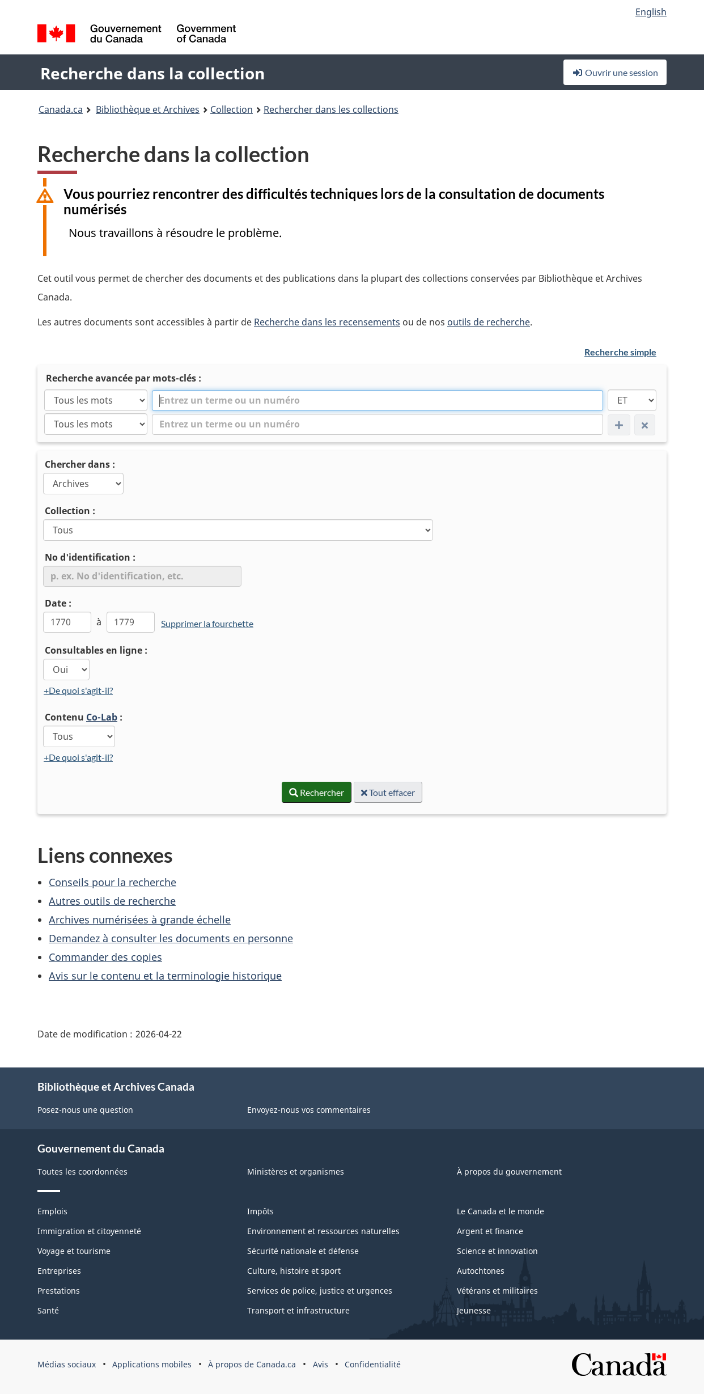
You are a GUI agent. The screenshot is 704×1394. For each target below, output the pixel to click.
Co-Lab (101, 717)
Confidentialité (373, 1364)
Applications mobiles (152, 1364)
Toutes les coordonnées (82, 1171)
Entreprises (59, 1270)
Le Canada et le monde (500, 1211)
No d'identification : (90, 557)
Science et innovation (497, 1250)
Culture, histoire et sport (294, 1270)
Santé (48, 1310)
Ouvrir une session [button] (615, 72)
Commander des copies (105, 957)
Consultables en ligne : (96, 650)
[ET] (632, 400)
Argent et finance (490, 1231)
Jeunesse (474, 1310)
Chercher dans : (80, 464)
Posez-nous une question (85, 1109)
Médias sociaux (66, 1364)
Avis (320, 1364)
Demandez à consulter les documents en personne (171, 938)
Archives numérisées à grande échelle (140, 919)
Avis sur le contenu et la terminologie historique (165, 975)
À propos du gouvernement (509, 1171)
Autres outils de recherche (112, 901)
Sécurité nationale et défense (303, 1250)
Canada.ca (61, 109)
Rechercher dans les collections (331, 109)
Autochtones (480, 1270)
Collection (231, 109)
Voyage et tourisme (74, 1250)
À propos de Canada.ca (252, 1364)
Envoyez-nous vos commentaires (309, 1109)
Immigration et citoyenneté (89, 1231)
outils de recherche (488, 322)
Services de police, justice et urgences (319, 1290)
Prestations (58, 1290)
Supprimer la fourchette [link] (207, 623)
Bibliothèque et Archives (148, 109)
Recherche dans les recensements (327, 322)
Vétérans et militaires (497, 1290)
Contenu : (83, 717)
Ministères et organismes (295, 1171)
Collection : (70, 511)
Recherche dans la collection (152, 73)
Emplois (52, 1211)
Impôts (260, 1211)
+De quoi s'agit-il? (78, 690)
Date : (58, 603)
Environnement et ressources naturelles (323, 1231)
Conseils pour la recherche (112, 882)
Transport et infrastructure (298, 1310)
